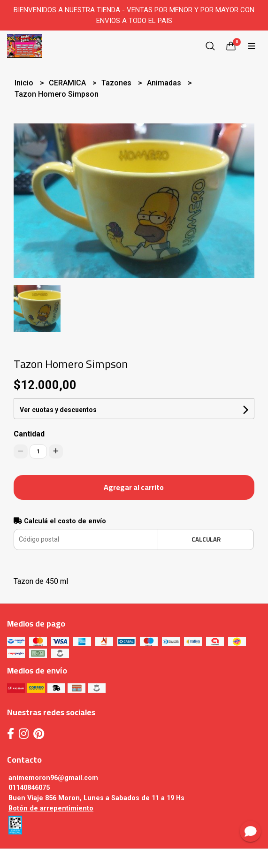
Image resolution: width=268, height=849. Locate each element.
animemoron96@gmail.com (53, 778)
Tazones (117, 82)
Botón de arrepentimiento (50, 808)
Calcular (206, 539)
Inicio (25, 82)
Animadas (165, 82)
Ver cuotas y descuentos (58, 409)
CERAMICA (68, 82)
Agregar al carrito (134, 487)
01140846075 (29, 788)
